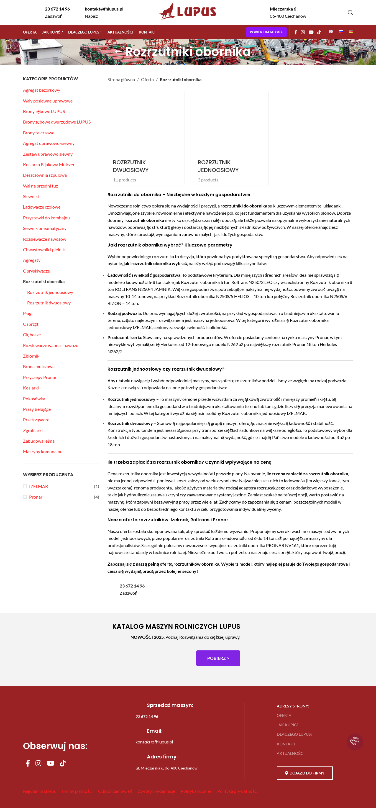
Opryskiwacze (36, 270)
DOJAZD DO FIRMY (304, 773)
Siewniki (31, 196)
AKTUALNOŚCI (291, 753)
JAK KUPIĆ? (287, 724)
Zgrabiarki (33, 430)
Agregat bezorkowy (41, 90)
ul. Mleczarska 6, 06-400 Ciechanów (167, 768)
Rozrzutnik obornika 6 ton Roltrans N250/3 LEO (227, 282)
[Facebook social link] (296, 32)
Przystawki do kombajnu (46, 217)
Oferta (147, 79)
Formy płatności (77, 791)
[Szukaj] (350, 12)
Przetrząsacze (36, 419)
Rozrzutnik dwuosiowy (49, 302)
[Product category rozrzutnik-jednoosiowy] (230, 138)
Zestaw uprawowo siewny (48, 154)
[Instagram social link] (303, 32)
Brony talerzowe (38, 132)
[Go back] (118, 51)
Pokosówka (34, 398)
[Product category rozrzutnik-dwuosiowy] (146, 138)
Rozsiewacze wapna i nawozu (50, 345)
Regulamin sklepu (40, 791)
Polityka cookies (196, 791)
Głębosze (32, 334)
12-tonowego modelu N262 (211, 344)
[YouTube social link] (311, 32)
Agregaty (31, 260)
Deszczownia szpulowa (45, 175)
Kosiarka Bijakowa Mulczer (49, 164)
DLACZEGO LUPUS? (294, 734)
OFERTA (284, 715)
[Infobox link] (52, 12)
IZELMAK (38, 486)
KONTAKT (286, 744)
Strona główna (121, 79)
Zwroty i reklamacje (156, 791)
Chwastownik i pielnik (44, 249)
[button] (355, 741)
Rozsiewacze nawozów (44, 239)
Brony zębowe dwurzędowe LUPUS (57, 121)
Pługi (28, 313)
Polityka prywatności (237, 791)
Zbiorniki (31, 355)
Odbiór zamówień (115, 791)
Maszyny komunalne (42, 451)
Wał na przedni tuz (40, 185)
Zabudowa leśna (39, 440)
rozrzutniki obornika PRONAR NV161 (262, 545)
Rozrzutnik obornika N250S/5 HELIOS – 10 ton (221, 296)
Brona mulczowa (39, 366)
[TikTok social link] (319, 32)
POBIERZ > (218, 658)
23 (147, 716)
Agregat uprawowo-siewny (49, 143)
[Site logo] (188, 20)
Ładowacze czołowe (41, 206)
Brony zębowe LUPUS (44, 111)
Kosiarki (31, 387)
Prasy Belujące (37, 409)
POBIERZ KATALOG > (266, 32)
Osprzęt (31, 324)
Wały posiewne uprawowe (48, 100)
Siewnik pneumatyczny (44, 228)
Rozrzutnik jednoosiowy (50, 292)
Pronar (35, 496)
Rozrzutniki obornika (44, 281)
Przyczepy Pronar (40, 377)
